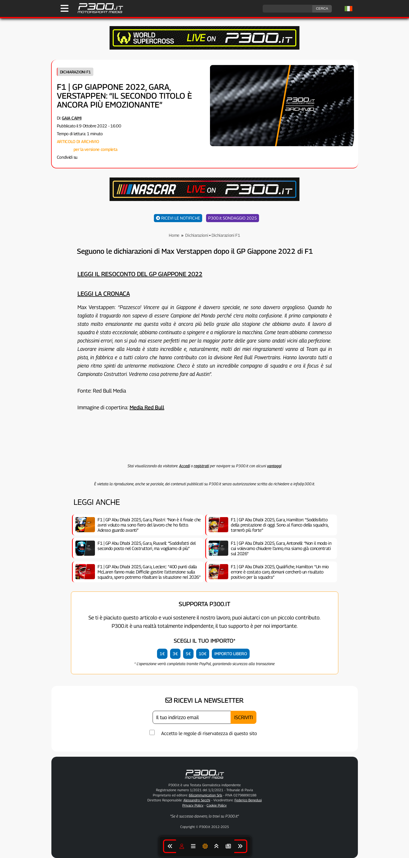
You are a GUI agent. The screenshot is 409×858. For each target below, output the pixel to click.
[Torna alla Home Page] (97, 12)
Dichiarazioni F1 (75, 71)
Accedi (184, 465)
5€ (188, 653)
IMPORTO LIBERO (230, 653)
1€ (162, 653)
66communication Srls (205, 795)
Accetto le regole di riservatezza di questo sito (209, 733)
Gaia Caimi (71, 118)
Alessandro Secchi (196, 800)
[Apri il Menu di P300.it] (65, 8)
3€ (175, 653)
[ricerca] (287, 9)
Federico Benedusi (248, 800)
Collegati (65, 149)
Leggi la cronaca (103, 293)
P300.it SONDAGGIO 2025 (232, 218)
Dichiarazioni (196, 235)
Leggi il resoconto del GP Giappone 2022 (139, 273)
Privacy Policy (192, 805)
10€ (203, 653)
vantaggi (274, 465)
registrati (201, 465)
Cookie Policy (217, 805)
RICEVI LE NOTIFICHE (178, 218)
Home (174, 235)
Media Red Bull (147, 407)
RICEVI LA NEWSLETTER (204, 700)
